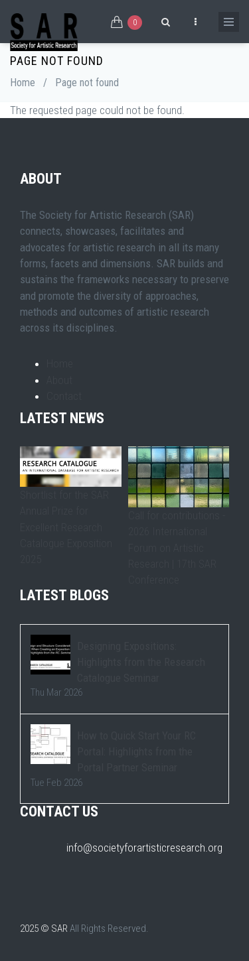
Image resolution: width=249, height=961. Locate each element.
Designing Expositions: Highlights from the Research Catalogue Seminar (141, 662)
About (59, 380)
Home (22, 82)
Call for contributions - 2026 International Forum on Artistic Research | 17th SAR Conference (176, 547)
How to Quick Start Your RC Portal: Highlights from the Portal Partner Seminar (136, 752)
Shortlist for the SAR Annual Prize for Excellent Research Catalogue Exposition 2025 (66, 527)
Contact (64, 396)
